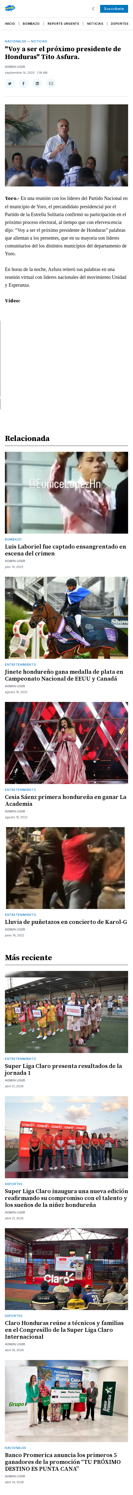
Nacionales (15, 41)
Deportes (120, 23)
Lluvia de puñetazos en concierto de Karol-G (66, 922)
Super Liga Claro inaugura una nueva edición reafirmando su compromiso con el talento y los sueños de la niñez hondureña (66, 1198)
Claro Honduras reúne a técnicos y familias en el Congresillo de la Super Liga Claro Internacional (64, 1330)
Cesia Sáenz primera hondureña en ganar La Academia (65, 801)
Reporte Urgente (63, 23)
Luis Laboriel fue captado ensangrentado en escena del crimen (65, 550)
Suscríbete (114, 9)
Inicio (10, 23)
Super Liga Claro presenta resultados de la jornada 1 (63, 1070)
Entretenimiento (20, 664)
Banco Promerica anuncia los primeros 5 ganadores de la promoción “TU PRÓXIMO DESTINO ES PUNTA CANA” (63, 1462)
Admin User (15, 67)
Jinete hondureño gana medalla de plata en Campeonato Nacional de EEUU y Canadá (64, 675)
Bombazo (31, 23)
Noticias (95, 23)
